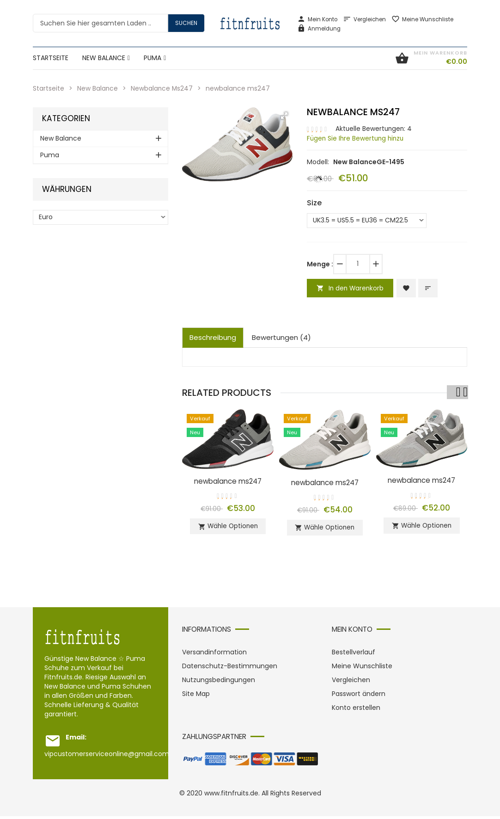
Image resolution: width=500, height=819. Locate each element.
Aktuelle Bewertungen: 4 (374, 128)
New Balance (97, 88)
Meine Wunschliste (422, 19)
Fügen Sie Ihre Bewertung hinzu (357, 137)
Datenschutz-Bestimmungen (229, 668)
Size (314, 202)
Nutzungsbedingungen (218, 682)
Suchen (186, 23)
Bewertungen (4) (281, 338)
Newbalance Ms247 (162, 88)
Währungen (66, 189)
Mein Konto (317, 19)
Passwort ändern (358, 696)
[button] (284, 115)
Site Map (196, 696)
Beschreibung (212, 338)
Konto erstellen (356, 710)
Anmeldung (319, 28)
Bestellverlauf (353, 654)
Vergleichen (364, 19)
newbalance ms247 (228, 481)
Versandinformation (214, 654)
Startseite (48, 88)
